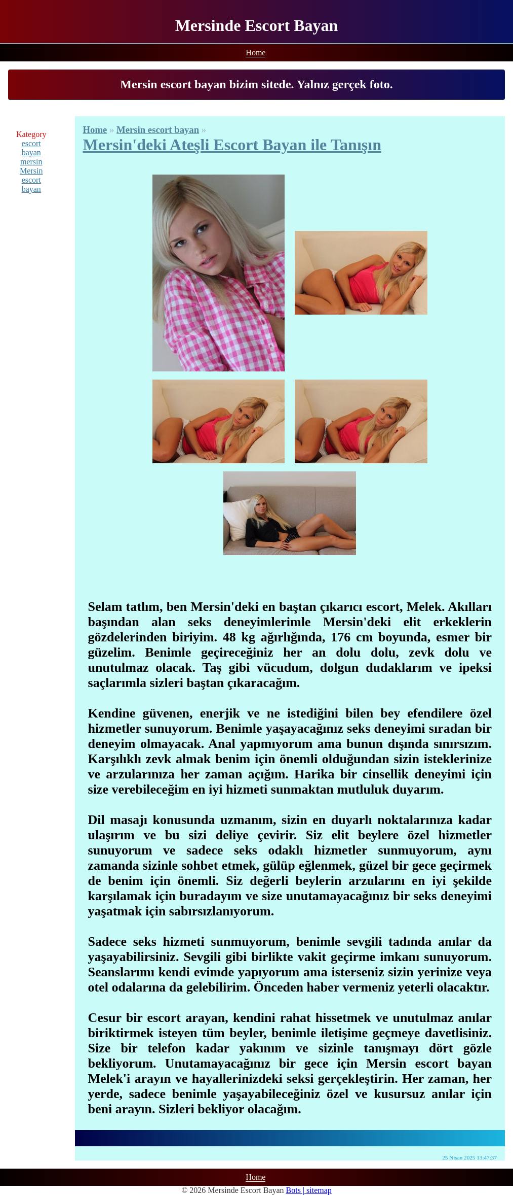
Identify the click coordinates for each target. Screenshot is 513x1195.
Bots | (296, 1190)
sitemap (319, 1190)
